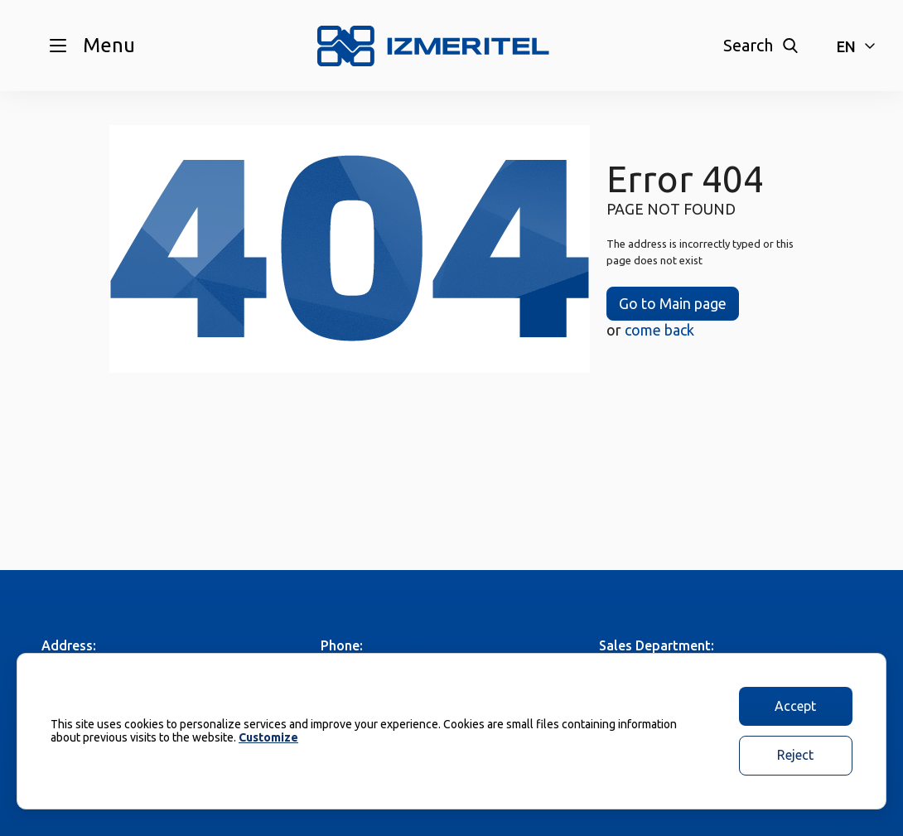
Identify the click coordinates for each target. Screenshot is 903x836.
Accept (795, 705)
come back (659, 329)
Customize (268, 737)
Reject (795, 754)
